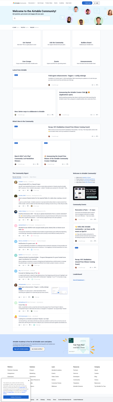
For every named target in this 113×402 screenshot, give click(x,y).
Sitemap (42, 399)
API (37, 399)
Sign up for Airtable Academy (21, 349)
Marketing (32, 373)
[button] (87, 3)
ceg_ (20, 270)
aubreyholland (22, 225)
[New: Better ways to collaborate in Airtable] (34, 103)
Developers (76, 376)
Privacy (49, 399)
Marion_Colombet (23, 241)
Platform (10, 367)
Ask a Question (88, 182)
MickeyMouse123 (23, 302)
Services (75, 373)
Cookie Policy (22, 396)
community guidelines (89, 179)
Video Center (55, 376)
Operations (33, 376)
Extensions (11, 376)
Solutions (32, 367)
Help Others (33, 177)
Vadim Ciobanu (22, 211)
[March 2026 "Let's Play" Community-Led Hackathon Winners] (27, 153)
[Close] (28, 389)
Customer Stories (56, 383)
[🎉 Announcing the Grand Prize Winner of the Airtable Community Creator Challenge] (56, 153)
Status (96, 380)
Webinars (54, 386)
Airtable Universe (78, 386)
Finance (32, 386)
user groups (87, 180)
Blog (95, 376)
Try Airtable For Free (100, 386)
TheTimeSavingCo (23, 316)
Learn (53, 367)
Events (55, 3)
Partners (75, 370)
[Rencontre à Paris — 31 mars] (85, 214)
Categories (25, 177)
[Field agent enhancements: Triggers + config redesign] (56, 80)
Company (97, 367)
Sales (31, 383)
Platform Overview (13, 370)
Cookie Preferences (78, 399)
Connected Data (12, 386)
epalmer (21, 254)
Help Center (68, 3)
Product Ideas (48, 3)
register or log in (87, 177)
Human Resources (35, 380)
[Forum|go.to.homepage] (20, 3)
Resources (76, 367)
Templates (76, 383)
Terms (54, 399)
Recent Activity (17, 177)
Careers (96, 373)
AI (8, 383)
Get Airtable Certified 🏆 (37, 349)
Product (32, 370)
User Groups (41, 3)
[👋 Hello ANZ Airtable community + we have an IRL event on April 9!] (85, 234)
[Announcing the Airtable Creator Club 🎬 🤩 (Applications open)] (78, 103)
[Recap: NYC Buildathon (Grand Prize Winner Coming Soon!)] (56, 131)
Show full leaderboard (79, 280)
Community (76, 380)
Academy (61, 3)
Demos (54, 380)
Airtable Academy (57, 370)
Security (32, 399)
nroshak (21, 181)
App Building (11, 380)
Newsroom (97, 383)
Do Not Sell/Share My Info (64, 399)
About (96, 370)
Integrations (11, 373)
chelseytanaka (22, 284)
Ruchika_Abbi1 (22, 195)
